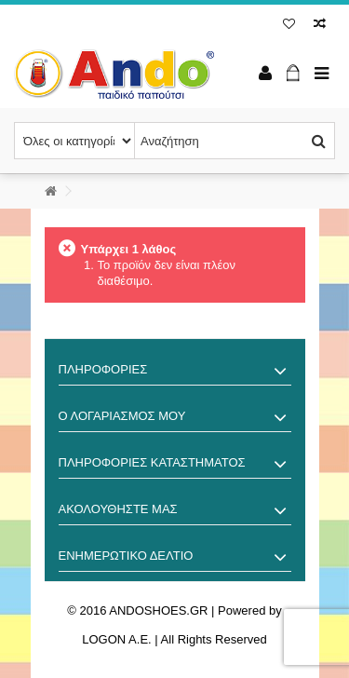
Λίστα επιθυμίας (289, 24)
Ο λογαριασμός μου (122, 416)
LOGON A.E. (116, 639)
